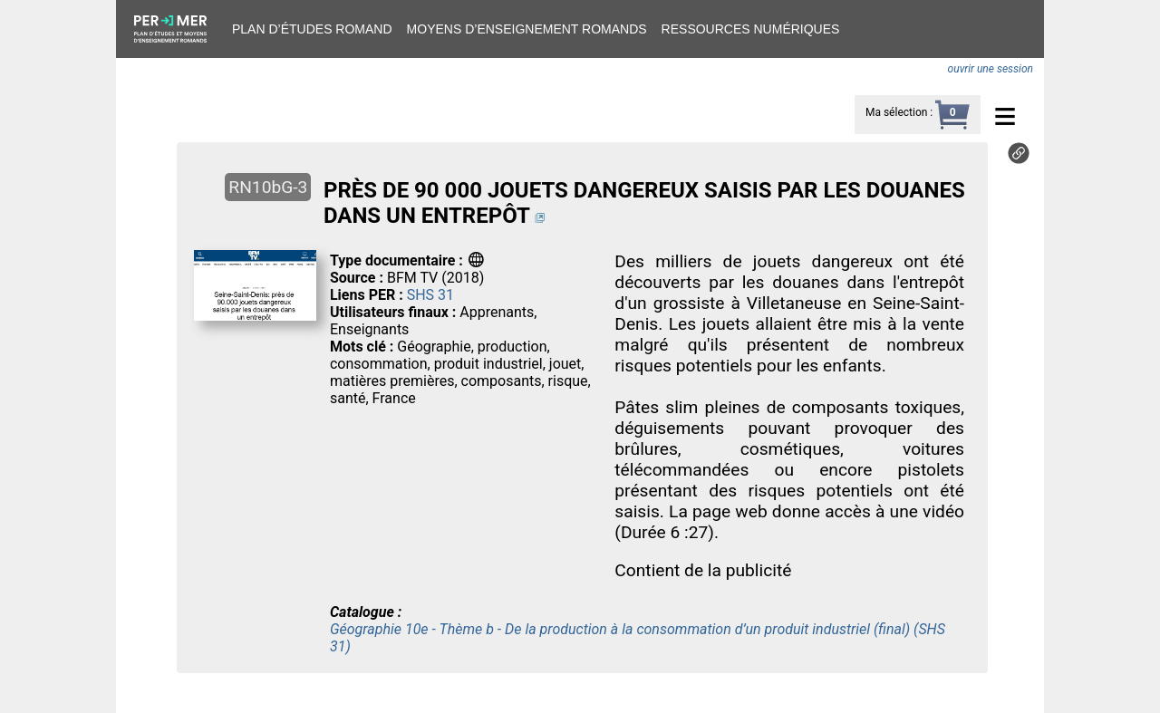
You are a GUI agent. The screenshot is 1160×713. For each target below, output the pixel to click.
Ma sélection (896, 112)
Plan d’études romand (312, 29)
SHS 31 (430, 295)
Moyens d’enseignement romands (527, 29)
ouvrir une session (990, 69)
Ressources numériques (751, 29)
